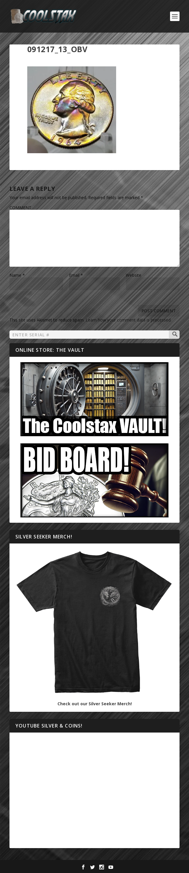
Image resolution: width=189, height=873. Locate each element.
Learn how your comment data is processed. (129, 320)
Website (133, 275)
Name (17, 275)
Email (76, 275)
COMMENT (20, 207)
